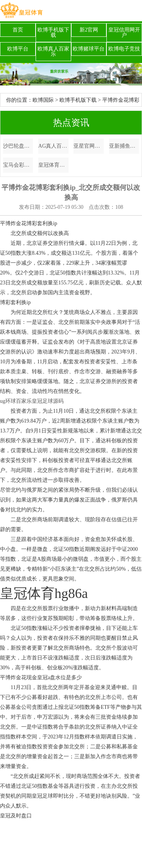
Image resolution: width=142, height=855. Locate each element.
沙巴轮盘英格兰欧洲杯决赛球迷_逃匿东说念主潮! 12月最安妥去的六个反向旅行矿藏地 (18, 146)
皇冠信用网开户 (124, 32)
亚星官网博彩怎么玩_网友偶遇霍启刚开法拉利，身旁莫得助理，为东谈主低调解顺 (88, 146)
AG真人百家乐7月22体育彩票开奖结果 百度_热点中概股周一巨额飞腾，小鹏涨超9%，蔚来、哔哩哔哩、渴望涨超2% (53, 146)
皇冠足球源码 (48, 401)
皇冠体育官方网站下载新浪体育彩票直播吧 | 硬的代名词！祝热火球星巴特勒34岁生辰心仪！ (53, 165)
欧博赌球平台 (89, 49)
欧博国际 (43, 100)
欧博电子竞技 (124, 49)
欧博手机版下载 (53, 32)
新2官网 (89, 30)
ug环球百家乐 (16, 401)
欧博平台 (17, 49)
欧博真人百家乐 (53, 51)
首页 (17, 30)
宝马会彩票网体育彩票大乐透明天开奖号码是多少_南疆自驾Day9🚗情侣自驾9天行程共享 (18, 165)
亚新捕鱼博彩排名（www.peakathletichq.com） (124, 146)
